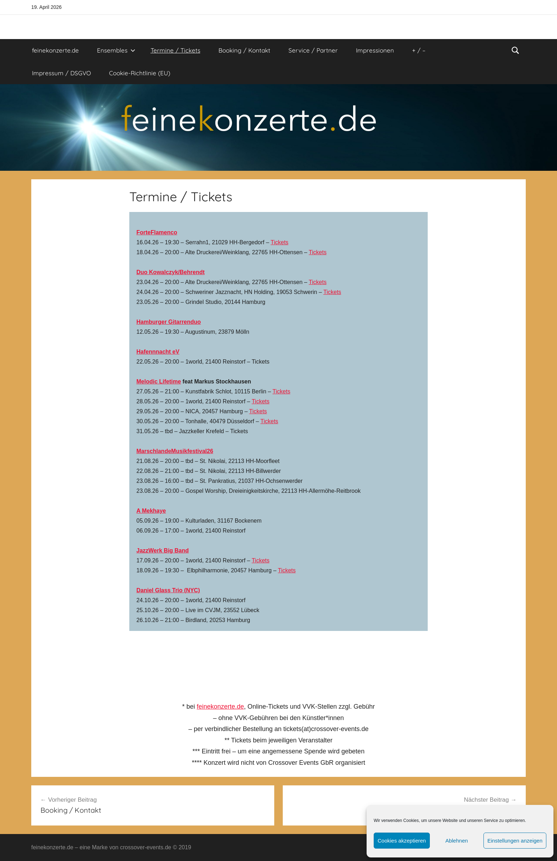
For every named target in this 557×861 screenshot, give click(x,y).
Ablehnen (456, 841)
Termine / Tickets (175, 50)
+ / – (419, 50)
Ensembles (116, 50)
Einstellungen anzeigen (514, 841)
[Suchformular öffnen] (515, 50)
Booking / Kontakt (244, 50)
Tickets (279, 242)
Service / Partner (313, 50)
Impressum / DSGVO (61, 73)
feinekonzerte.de (55, 50)
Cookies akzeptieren (402, 841)
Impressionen (375, 50)
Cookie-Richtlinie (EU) (139, 73)
